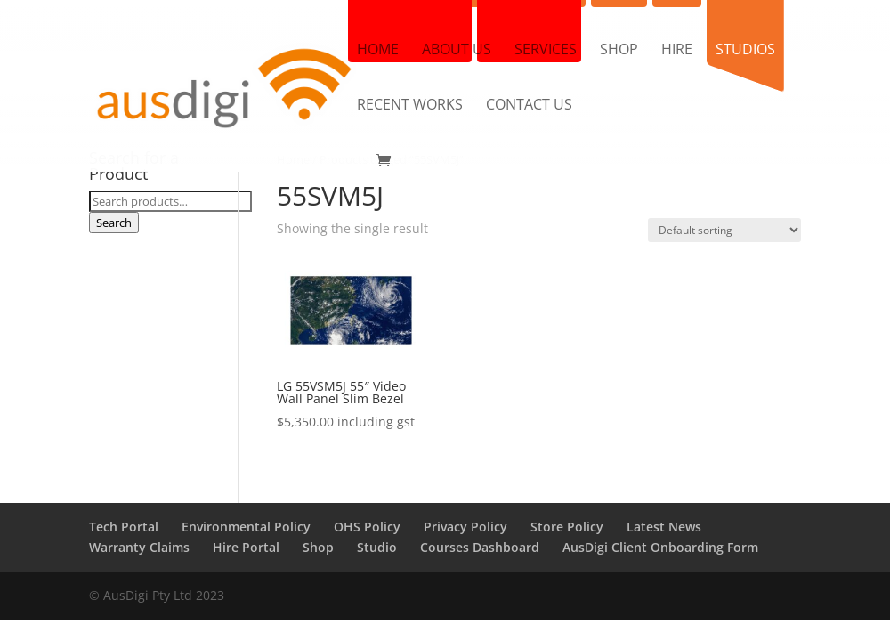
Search (114, 223)
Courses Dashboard (479, 547)
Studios (745, 51)
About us (456, 51)
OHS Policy (367, 526)
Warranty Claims (139, 547)
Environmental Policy (246, 526)
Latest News (664, 526)
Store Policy (566, 526)
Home (378, 51)
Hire (676, 51)
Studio (377, 547)
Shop (619, 51)
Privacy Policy (465, 526)
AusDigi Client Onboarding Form (660, 547)
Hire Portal (246, 547)
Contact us (529, 106)
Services (545, 51)
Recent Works (410, 106)
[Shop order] (724, 230)
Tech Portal (123, 526)
